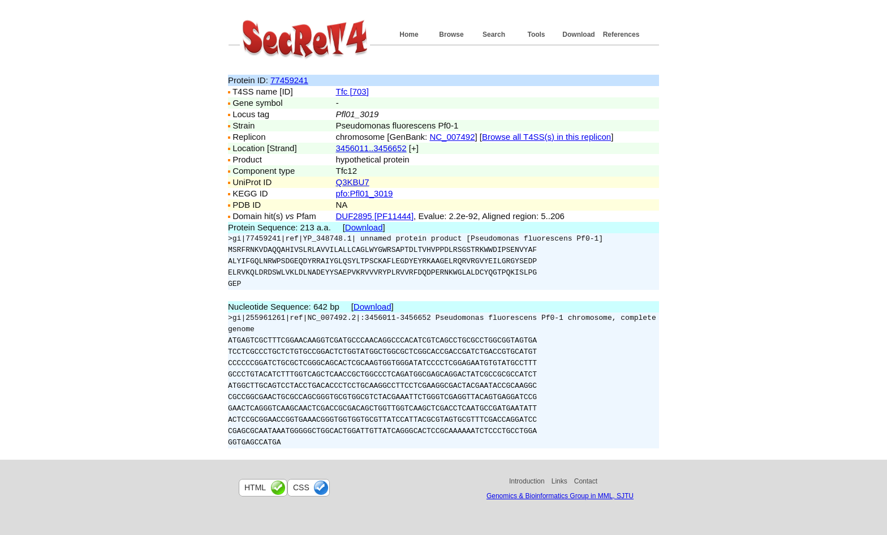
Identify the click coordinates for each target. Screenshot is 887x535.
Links (559, 481)
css (301, 487)
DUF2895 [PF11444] (375, 216)
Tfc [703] (352, 91)
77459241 (289, 80)
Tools (536, 34)
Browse (451, 34)
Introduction (527, 481)
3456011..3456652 (371, 148)
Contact (585, 481)
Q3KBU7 (352, 182)
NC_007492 (452, 137)
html (255, 487)
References (621, 34)
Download (578, 34)
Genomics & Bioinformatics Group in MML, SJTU (560, 496)
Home (408, 34)
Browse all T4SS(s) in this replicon (546, 137)
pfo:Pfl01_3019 (364, 193)
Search (494, 34)
